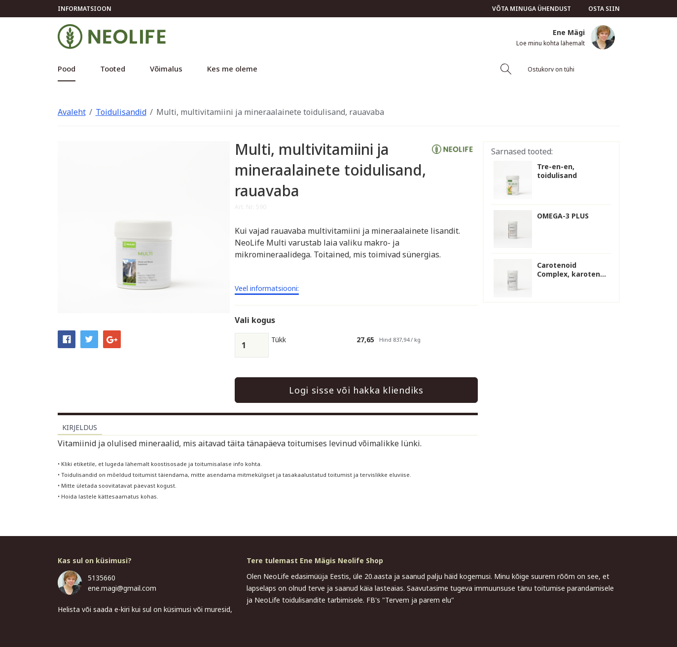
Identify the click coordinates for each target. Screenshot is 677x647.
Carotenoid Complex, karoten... (571, 270)
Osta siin (604, 8)
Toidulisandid (121, 112)
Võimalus (166, 68)
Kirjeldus (79, 427)
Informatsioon (84, 8)
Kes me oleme (232, 68)
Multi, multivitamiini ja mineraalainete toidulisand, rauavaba (270, 112)
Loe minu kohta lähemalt (550, 43)
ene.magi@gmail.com (122, 588)
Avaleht (72, 112)
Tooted (112, 68)
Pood (66, 68)
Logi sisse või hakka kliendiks (356, 390)
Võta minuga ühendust (531, 8)
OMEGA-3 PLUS (563, 216)
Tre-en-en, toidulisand (557, 171)
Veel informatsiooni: (267, 289)
